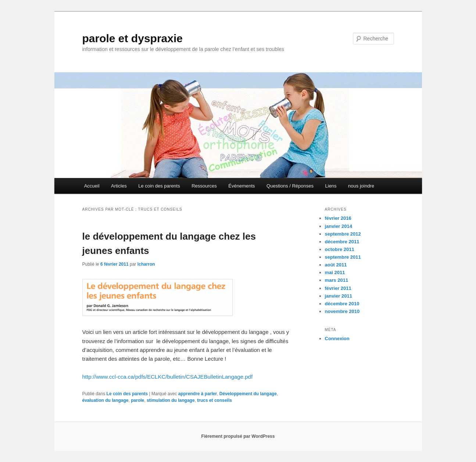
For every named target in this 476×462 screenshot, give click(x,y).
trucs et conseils (214, 400)
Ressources (204, 186)
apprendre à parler (197, 393)
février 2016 (338, 218)
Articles (119, 186)
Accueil (92, 186)
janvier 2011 (338, 296)
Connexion (337, 338)
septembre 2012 (343, 234)
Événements (241, 186)
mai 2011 (335, 272)
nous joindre (361, 186)
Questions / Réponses (290, 186)
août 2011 (336, 265)
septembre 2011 (343, 257)
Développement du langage (248, 393)
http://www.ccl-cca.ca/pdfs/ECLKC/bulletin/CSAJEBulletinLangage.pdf (167, 377)
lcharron (146, 264)
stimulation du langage (171, 400)
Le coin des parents (159, 186)
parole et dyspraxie (132, 38)
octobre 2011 (339, 249)
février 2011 (338, 288)
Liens (331, 186)
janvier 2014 (338, 226)
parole (137, 400)
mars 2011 (336, 280)
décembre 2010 (342, 303)
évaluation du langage (105, 400)
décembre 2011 (342, 241)
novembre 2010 (342, 311)
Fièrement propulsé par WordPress (238, 436)
